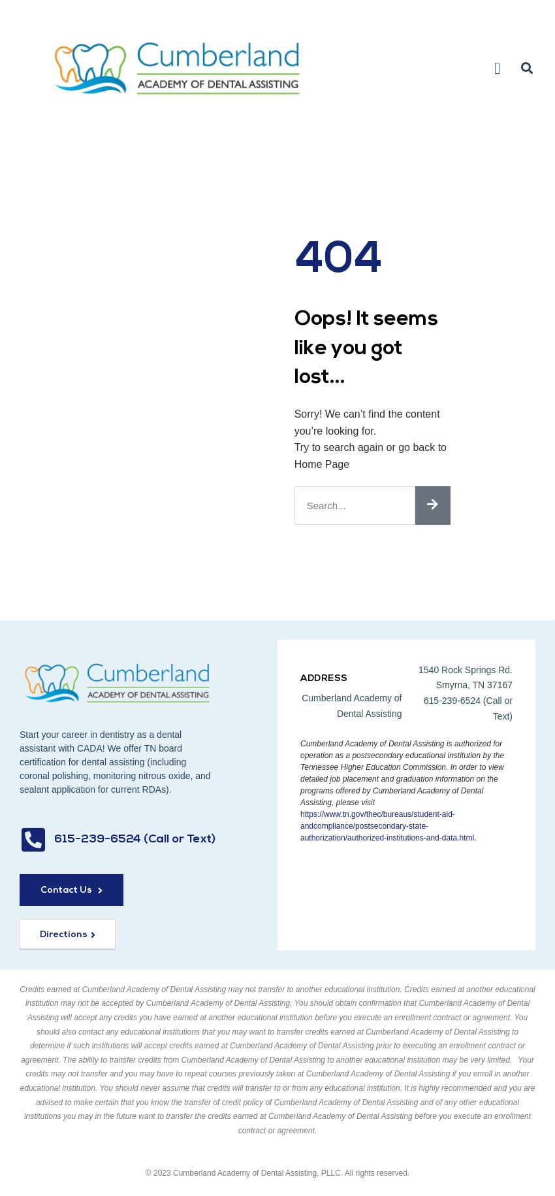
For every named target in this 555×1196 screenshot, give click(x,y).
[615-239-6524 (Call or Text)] (33, 839)
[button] (497, 68)
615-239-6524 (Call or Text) (134, 839)
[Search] (433, 505)
